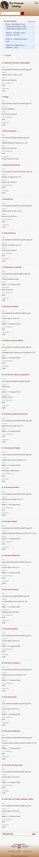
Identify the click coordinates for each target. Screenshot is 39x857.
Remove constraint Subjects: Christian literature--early (33, 40)
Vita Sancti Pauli (10, 697)
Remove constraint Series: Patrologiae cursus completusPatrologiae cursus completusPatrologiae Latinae (33, 26)
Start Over (32, 22)
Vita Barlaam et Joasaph (12, 267)
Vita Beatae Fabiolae (11, 306)
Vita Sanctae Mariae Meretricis (16, 414)
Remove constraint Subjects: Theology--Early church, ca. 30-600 (33, 33)
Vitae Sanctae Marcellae (13, 765)
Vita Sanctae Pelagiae (12, 448)
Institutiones (8, 199)
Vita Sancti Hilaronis (12, 555)
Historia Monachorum (11, 165)
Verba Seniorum (9, 233)
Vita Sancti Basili (10, 521)
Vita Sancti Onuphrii (12, 663)
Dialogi (6, 97)
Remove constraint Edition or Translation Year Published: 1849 (33, 46)
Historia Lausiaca (10, 131)
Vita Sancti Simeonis (12, 731)
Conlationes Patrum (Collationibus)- (16, 63)
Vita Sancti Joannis (11, 589)
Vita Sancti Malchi (11, 629)
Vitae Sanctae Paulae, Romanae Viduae (18, 799)
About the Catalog (14, 851)
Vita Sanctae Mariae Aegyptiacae (16, 375)
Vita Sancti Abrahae (11, 487)
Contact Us (27, 851)
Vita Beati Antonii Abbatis (13, 340)
